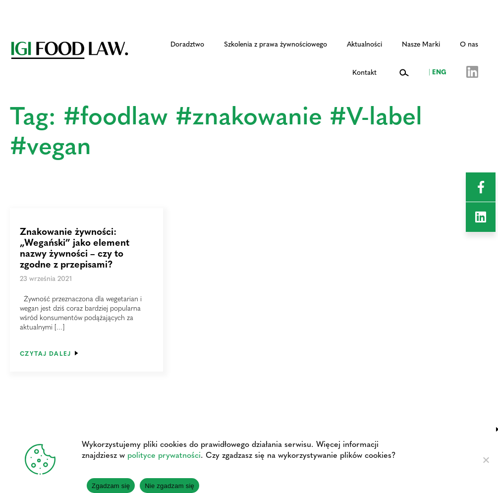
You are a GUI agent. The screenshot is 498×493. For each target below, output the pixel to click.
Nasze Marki (421, 44)
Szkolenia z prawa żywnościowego (275, 44)
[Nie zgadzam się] (486, 460)
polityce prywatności (164, 454)
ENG (437, 71)
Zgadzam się (111, 486)
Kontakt (364, 72)
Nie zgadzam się (169, 486)
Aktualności (364, 44)
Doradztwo (187, 44)
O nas (469, 44)
